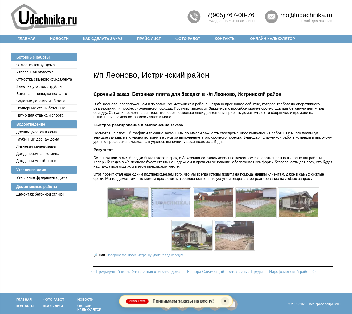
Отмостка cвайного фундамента (44, 79)
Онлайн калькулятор (272, 38)
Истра (142, 255)
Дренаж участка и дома (36, 132)
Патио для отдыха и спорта (39, 115)
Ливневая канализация (36, 146)
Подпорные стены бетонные (40, 108)
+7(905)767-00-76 (229, 15)
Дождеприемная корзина (37, 153)
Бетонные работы (33, 57)
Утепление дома (31, 170)
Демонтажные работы (36, 186)
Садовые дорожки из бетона (41, 101)
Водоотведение (30, 124)
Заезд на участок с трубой (39, 86)
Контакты (225, 38)
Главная (27, 38)
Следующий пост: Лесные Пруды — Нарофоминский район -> (259, 271)
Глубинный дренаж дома (37, 139)
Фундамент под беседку (165, 255)
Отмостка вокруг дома (35, 65)
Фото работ (187, 38)
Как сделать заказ (102, 38)
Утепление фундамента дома (41, 177)
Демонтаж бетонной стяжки (40, 194)
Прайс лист (149, 38)
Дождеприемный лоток (36, 161)
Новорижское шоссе (122, 255)
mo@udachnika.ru (306, 15)
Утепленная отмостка (35, 72)
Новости (59, 38)
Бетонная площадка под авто (41, 94)
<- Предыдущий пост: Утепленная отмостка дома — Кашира (146, 271)
